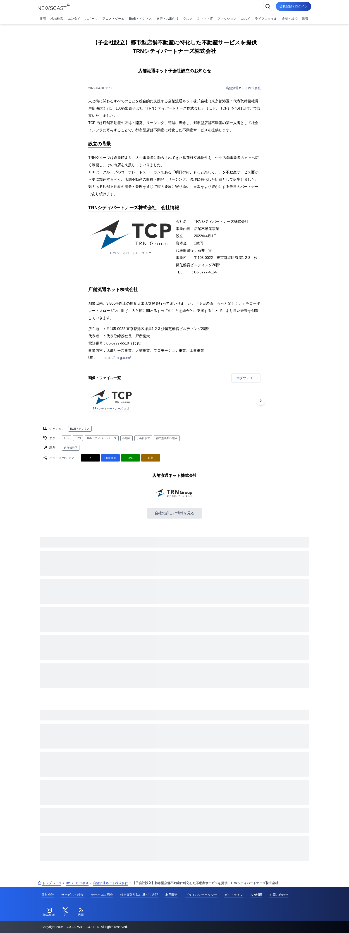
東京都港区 (70, 447)
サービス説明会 (102, 895)
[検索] (267, 6)
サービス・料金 (72, 895)
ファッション (226, 18)
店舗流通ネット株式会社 (243, 88)
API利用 (256, 895)
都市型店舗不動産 (167, 438)
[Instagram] (49, 912)
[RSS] (81, 912)
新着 (43, 18)
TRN (78, 438)
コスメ (245, 18)
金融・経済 (290, 18)
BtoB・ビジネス (140, 18)
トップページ (49, 883)
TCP (66, 438)
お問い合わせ (278, 895)
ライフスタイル (266, 18)
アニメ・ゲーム (113, 18)
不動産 (126, 438)
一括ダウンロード (246, 378)
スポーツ (91, 18)
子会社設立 (143, 438)
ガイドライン (233, 895)
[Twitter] (65, 912)
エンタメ (74, 18)
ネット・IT (205, 18)
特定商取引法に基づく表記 (139, 895)
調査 (305, 18)
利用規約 (171, 895)
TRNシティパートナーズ (102, 438)
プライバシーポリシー (201, 895)
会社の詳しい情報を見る (174, 513)
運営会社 (47, 895)
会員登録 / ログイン (294, 6)
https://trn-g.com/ (117, 358)
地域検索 (56, 18)
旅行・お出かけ (167, 18)
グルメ (188, 18)
